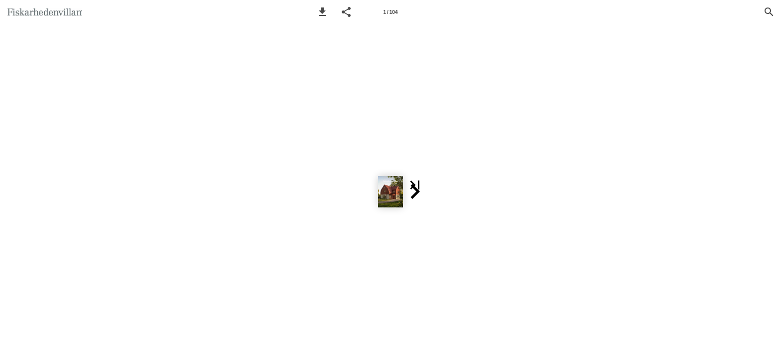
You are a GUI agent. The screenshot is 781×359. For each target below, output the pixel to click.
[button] (322, 12)
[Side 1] (390, 12)
